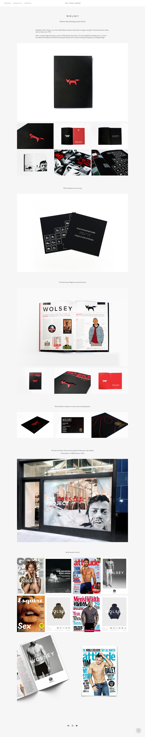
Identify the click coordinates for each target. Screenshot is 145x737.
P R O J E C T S (7, 3)
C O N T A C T (27, 3)
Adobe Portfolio (75, 730)
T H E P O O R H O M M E (72, 3)
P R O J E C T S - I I (17, 3)
